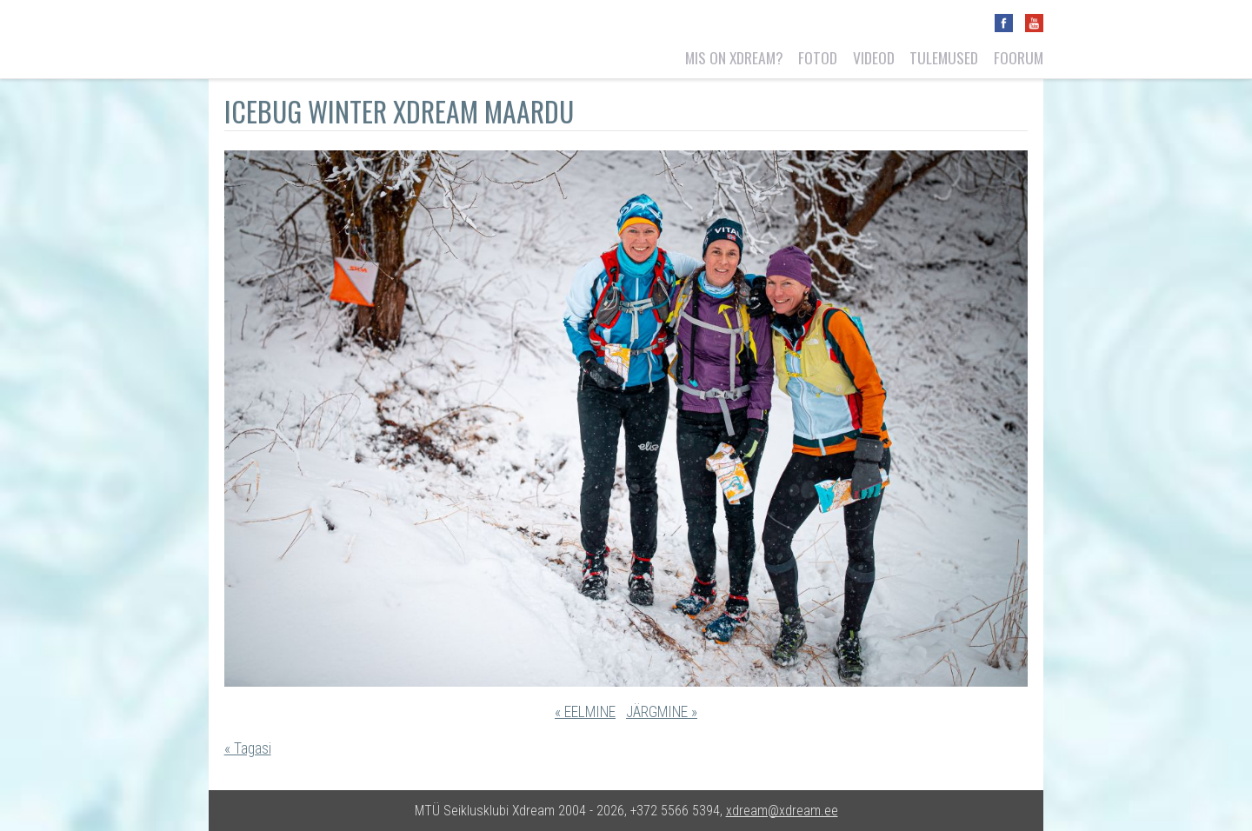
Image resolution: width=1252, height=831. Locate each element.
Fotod (817, 57)
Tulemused (943, 57)
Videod (874, 57)
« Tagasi (247, 748)
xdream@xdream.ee (782, 810)
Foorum (1018, 57)
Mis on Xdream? (734, 57)
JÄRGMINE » (661, 712)
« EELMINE (585, 712)
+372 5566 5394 (675, 810)
